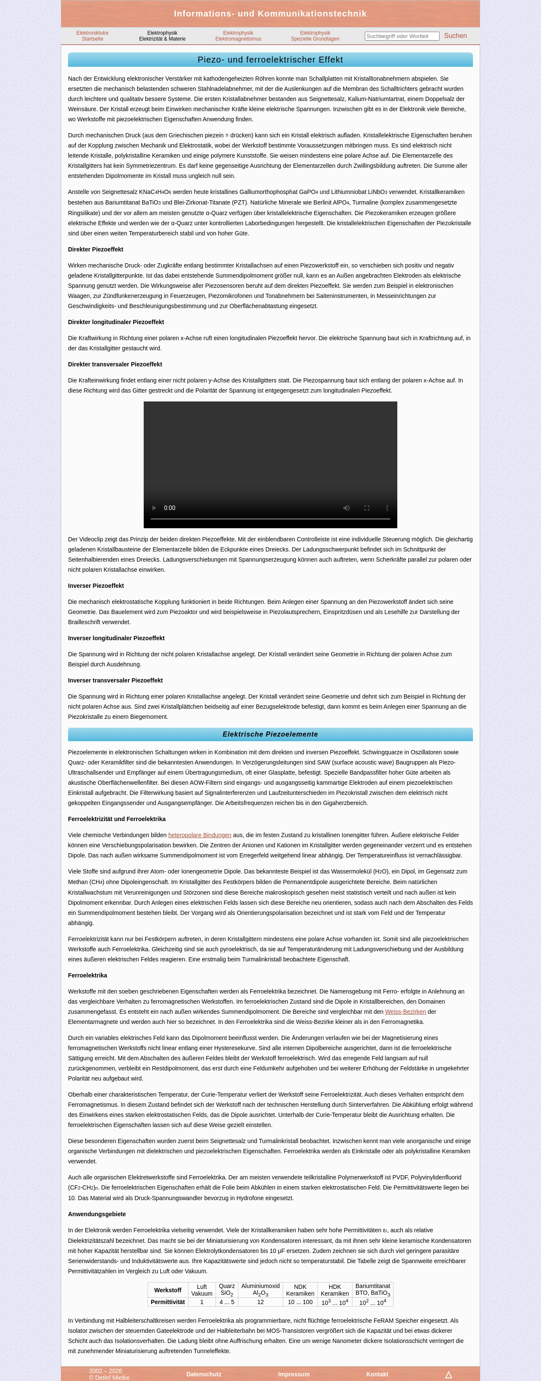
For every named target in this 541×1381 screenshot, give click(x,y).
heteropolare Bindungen (199, 835)
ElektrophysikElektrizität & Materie (162, 36)
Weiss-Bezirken (405, 1011)
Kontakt (377, 1374)
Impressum (294, 1374)
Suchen (455, 35)
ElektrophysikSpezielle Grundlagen (315, 36)
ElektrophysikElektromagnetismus (238, 36)
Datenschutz (203, 1374)
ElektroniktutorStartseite (93, 36)
